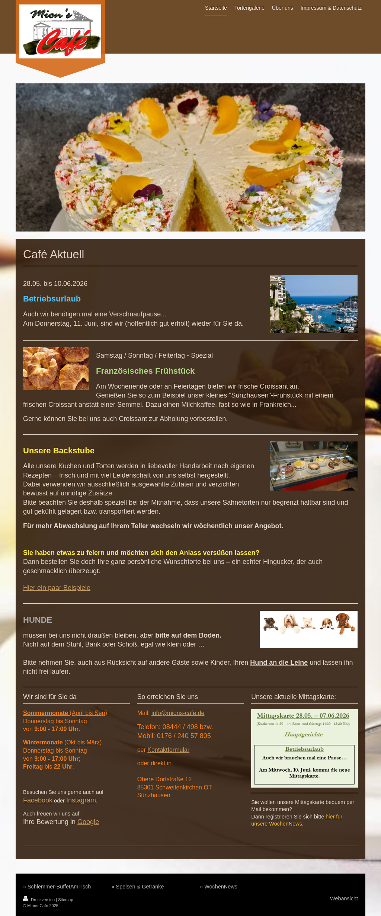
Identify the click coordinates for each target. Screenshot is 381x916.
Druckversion (39, 899)
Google (88, 822)
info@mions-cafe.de (178, 713)
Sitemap (65, 899)
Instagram (81, 800)
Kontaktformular (168, 750)
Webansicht (344, 898)
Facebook (37, 800)
